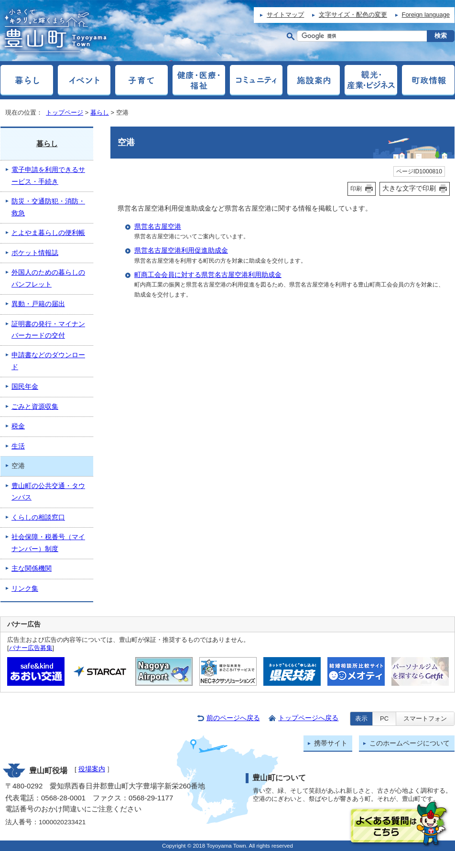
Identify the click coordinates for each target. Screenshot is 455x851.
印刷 (356, 188)
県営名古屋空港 (157, 226)
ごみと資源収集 (34, 406)
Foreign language (426, 14)
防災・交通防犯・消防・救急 (48, 207)
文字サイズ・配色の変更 (353, 14)
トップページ (64, 112)
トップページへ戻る (308, 718)
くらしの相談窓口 (38, 517)
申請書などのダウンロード (48, 360)
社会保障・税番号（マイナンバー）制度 (48, 542)
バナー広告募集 (31, 647)
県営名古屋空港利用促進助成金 (181, 250)
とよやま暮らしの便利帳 (48, 232)
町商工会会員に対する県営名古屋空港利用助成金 (208, 274)
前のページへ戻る (233, 718)
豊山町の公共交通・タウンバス (48, 491)
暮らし (99, 112)
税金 (18, 426)
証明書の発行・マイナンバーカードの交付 (48, 329)
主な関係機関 (31, 568)
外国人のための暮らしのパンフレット (48, 278)
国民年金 (24, 386)
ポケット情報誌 (34, 252)
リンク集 (24, 588)
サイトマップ (285, 14)
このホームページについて (409, 743)
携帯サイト (330, 743)
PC (384, 718)
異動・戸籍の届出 (38, 304)
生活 (18, 446)
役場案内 (91, 769)
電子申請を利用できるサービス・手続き (48, 175)
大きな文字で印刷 (409, 188)
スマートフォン (425, 718)
